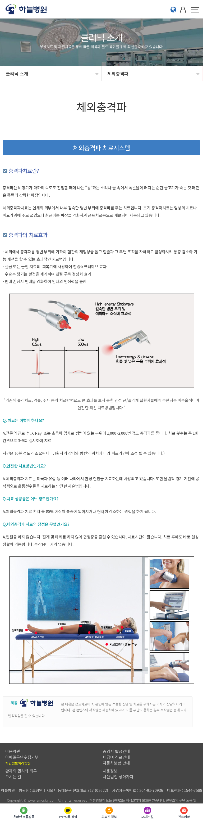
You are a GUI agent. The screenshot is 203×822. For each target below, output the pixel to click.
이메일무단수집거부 (22, 757)
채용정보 (110, 771)
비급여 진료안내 (116, 757)
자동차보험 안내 (116, 763)
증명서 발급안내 (116, 751)
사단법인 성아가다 (118, 776)
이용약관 (12, 751)
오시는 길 (13, 776)
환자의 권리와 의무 (21, 771)
